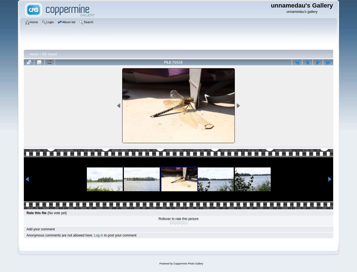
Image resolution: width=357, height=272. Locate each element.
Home (33, 54)
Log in (98, 235)
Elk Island (49, 54)
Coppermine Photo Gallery (188, 263)
